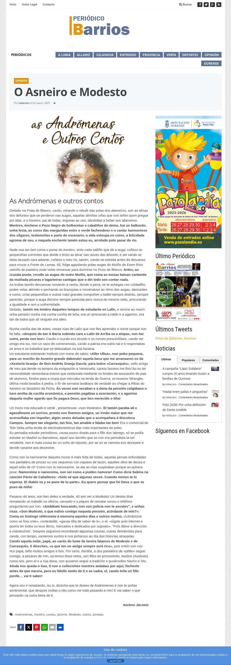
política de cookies (105, 657)
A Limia (64, 55)
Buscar (185, 4)
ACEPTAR (115, 661)
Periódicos (21, 54)
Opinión (212, 55)
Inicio (12, 4)
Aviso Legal (29, 4)
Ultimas (166, 359)
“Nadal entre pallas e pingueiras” (185, 391)
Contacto (48, 4)
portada (98, 614)
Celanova (104, 55)
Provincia (151, 55)
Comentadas (211, 360)
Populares (188, 360)
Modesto (75, 614)
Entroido (128, 55)
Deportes (190, 55)
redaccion (23, 103)
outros (86, 614)
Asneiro (39, 614)
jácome (62, 614)
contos (50, 614)
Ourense (211, 63)
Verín (171, 55)
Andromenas (23, 614)
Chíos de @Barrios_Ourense (175, 338)
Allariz (83, 55)
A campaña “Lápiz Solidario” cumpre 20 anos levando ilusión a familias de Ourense (186, 373)
